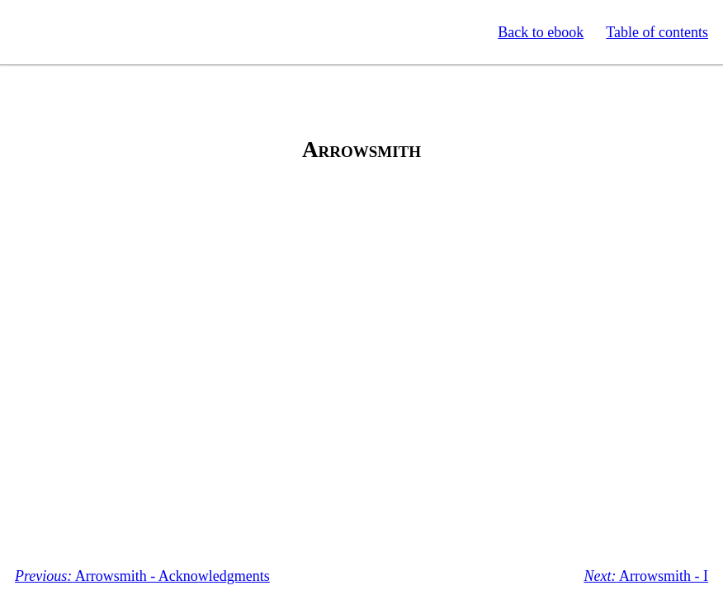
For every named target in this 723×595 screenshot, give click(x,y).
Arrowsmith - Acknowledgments (142, 576)
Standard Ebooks (89, 32)
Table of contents (657, 32)
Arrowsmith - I (646, 576)
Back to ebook (541, 32)
